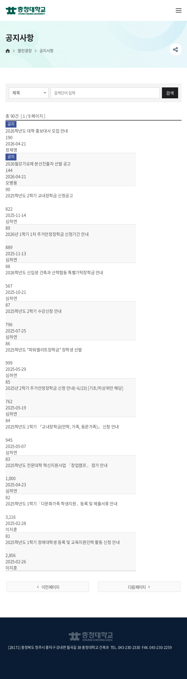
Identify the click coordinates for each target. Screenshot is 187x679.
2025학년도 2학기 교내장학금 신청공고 (45, 195)
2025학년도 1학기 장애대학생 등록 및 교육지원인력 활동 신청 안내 (68, 542)
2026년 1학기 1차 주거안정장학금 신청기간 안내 (53, 234)
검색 (170, 93)
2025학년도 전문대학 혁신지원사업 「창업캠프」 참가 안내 (62, 465)
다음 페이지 (136, 587)
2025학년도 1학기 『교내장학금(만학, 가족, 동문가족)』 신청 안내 (68, 426)
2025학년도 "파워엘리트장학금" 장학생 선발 (49, 349)
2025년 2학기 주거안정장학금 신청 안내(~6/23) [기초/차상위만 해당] (70, 388)
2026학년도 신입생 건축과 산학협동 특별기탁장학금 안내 (60, 272)
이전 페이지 (50, 587)
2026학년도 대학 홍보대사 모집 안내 (42, 131)
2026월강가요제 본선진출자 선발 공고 (44, 163)
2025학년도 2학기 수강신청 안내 (39, 311)
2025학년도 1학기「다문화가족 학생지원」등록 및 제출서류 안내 (67, 503)
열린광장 (24, 50)
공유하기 (176, 49)
